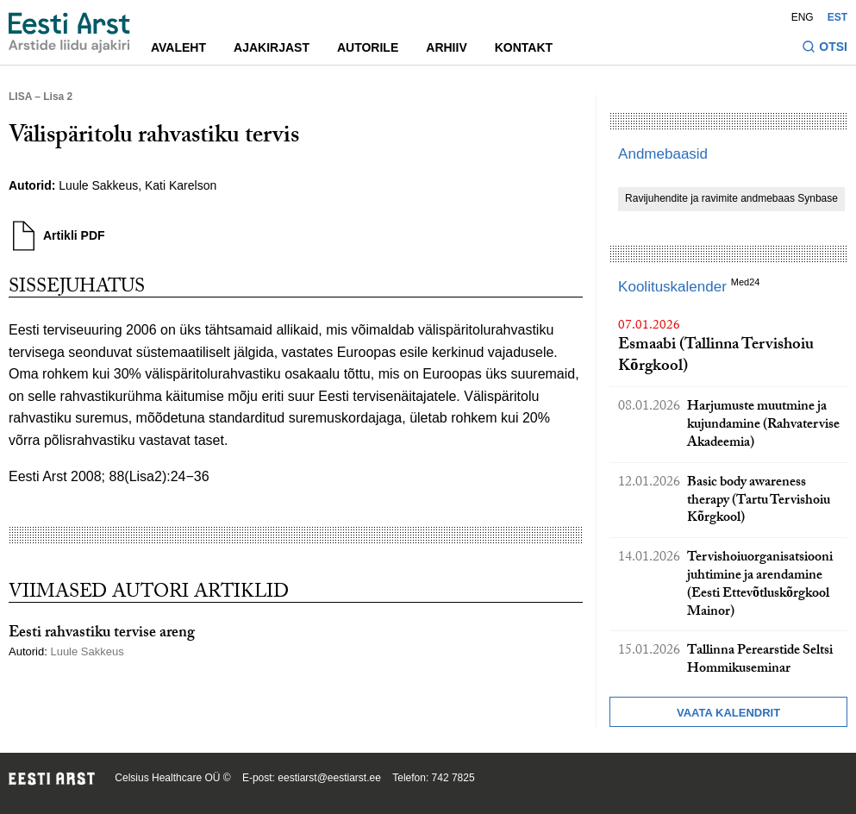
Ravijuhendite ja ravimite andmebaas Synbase (731, 198)
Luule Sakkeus (98, 185)
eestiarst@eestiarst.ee (329, 778)
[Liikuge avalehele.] (69, 32)
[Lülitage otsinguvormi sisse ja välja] (824, 49)
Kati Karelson (180, 185)
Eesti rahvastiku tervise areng (102, 634)
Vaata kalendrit (728, 712)
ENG (802, 17)
